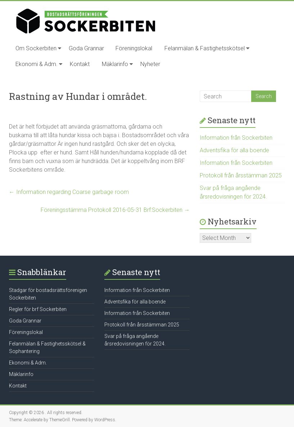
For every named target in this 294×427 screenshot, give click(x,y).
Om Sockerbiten (35, 48)
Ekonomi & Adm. (36, 64)
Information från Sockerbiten (236, 137)
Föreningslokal (134, 48)
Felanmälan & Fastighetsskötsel (204, 48)
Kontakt (80, 64)
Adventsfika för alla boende (234, 150)
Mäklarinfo (115, 64)
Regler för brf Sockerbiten (38, 309)
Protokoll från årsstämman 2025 (241, 175)
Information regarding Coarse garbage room (69, 192)
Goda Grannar (86, 48)
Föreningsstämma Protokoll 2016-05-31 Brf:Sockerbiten (115, 209)
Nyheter (150, 64)
